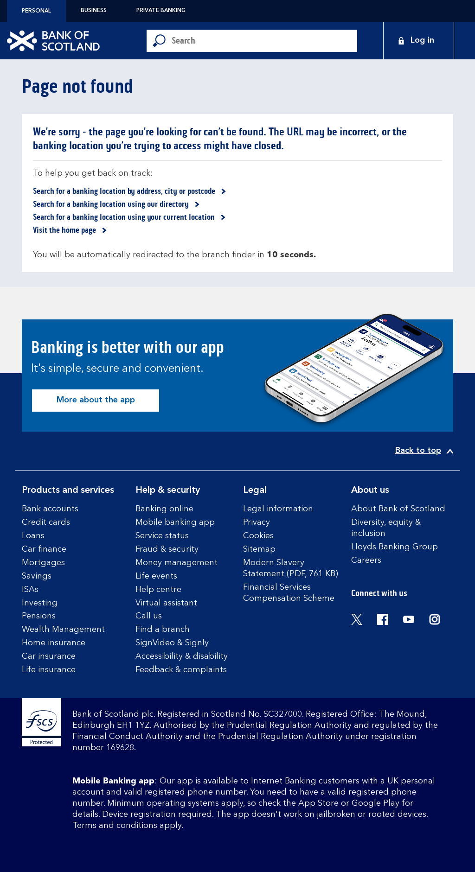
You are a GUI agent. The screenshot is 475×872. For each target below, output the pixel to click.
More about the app (96, 400)
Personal (36, 11)
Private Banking (161, 10)
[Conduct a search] (264, 41)
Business (94, 10)
